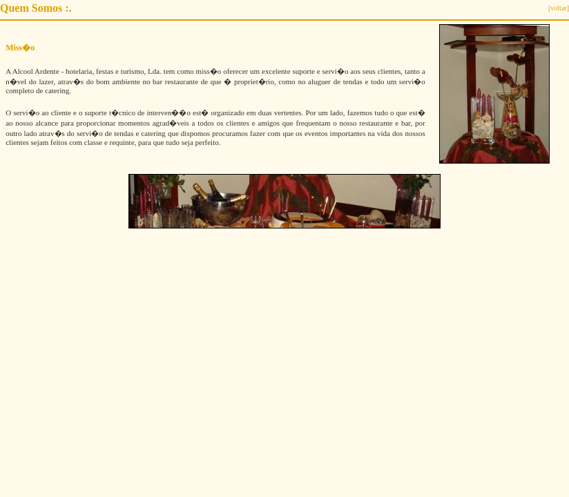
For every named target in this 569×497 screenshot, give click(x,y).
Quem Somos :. (36, 8)
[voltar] (558, 8)
